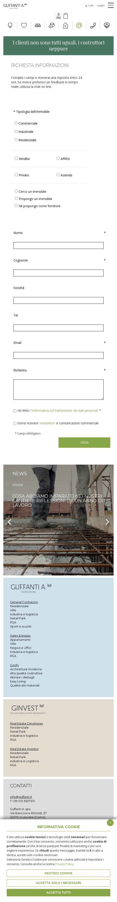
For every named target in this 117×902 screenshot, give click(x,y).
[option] (58, 520)
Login (101, 5)
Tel (15, 315)
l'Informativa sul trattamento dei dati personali (65, 410)
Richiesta (58, 370)
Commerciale (26, 123)
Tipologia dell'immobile (31, 111)
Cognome (58, 260)
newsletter (48, 423)
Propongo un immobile (33, 199)
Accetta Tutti (58, 892)
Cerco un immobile (30, 191)
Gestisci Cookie (58, 873)
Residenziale (25, 140)
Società (18, 288)
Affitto (63, 159)
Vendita (22, 159)
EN (91, 5)
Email (58, 342)
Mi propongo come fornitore (38, 206)
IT (86, 5)
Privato (22, 175)
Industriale (24, 132)
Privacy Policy (64, 864)
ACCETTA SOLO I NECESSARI (58, 883)
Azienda (64, 175)
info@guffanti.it (21, 797)
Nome (58, 232)
